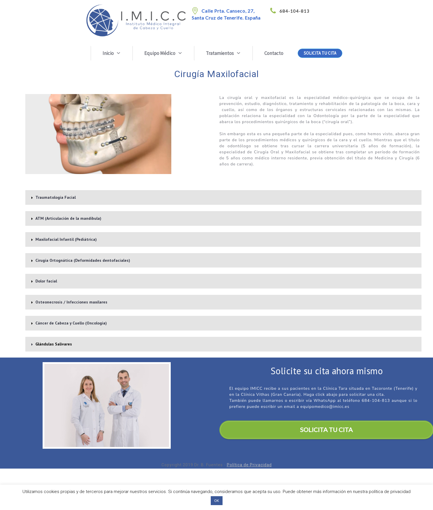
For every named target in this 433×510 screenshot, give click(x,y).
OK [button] (216, 500)
